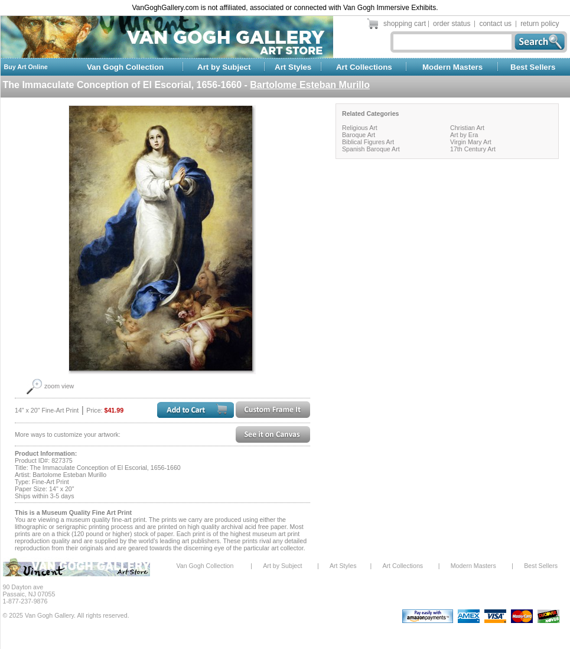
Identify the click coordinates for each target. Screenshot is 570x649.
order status (451, 24)
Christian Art (467, 127)
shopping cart (404, 24)
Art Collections (364, 67)
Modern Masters (452, 67)
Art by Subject (223, 67)
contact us (495, 24)
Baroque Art (358, 134)
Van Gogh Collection (125, 67)
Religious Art (359, 127)
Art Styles (293, 67)
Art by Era (464, 134)
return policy (539, 24)
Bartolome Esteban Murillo (310, 85)
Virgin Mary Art (470, 141)
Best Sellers (532, 67)
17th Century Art (473, 148)
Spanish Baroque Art (371, 148)
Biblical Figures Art (368, 141)
